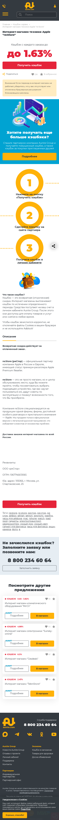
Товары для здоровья (42, 753)
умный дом (26, 523)
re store (22, 513)
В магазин (42, 615)
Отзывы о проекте (11, 753)
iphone (33, 518)
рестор (32, 513)
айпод (29, 515)
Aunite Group (9, 746)
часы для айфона (12, 518)
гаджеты (13, 521)
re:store (13, 513)
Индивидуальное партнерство (11, 775)
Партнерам (8, 770)
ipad (48, 518)
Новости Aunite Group (13, 750)
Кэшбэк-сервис (20, 24)
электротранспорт (30, 521)
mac (25, 518)
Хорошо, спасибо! (15, 815)
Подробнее (29, 156)
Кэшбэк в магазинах (42, 750)
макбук (49, 515)
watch (41, 518)
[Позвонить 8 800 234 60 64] (4, 6)
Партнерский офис (12, 780)
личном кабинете (29, 262)
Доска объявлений (41, 757)
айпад (20, 515)
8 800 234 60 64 (29, 560)
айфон (12, 515)
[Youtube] (53, 734)
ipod (5, 521)
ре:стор (41, 513)
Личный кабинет (11, 757)
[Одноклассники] (41, 734)
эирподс (39, 515)
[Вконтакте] (29, 734)
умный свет (41, 523)
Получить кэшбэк (29, 65)
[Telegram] (17, 734)
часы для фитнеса (37, 526)
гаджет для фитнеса (14, 526)
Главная (6, 24)
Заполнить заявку (29, 568)
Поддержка (8, 761)
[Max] (5, 734)
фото (15, 529)
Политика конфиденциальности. (36, 791)
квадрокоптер (11, 523)
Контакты (7, 764)
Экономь (36, 746)
